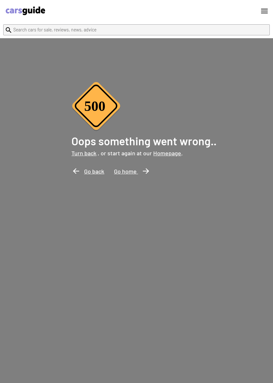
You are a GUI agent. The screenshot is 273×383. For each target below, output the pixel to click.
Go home (131, 171)
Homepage (167, 153)
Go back (88, 171)
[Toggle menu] (264, 11)
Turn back (83, 153)
